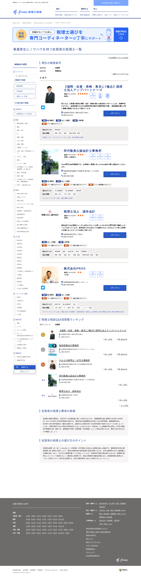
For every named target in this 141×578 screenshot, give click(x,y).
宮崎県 (55, 533)
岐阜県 (60, 523)
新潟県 (28, 523)
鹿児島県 (61, 533)
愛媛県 (66, 529)
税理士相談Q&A (85, 15)
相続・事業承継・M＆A (117, 510)
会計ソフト (108, 15)
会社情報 (25, 570)
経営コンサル (121, 514)
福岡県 (28, 533)
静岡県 (66, 523)
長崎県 (39, 533)
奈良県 (55, 526)
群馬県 (39, 519)
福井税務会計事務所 (69, 345)
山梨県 (49, 523)
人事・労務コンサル (105, 524)
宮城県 (44, 516)
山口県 (49, 529)
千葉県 (49, 519)
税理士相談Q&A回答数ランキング (97, 528)
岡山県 (39, 529)
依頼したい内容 (22, 96)
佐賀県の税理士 (27, 23)
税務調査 (113, 514)
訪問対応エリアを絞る (24, 114)
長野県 (55, 523)
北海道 (28, 516)
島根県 (33, 529)
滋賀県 (33, 526)
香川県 (60, 529)
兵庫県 (49, 526)
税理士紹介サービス (71, 15)
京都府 (39, 526)
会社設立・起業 (104, 510)
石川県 (39, 523)
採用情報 (32, 570)
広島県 (44, 529)
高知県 (71, 529)
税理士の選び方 (97, 15)
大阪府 (44, 526)
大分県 (49, 533)
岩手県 (39, 516)
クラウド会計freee (92, 545)
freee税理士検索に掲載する (111, 3)
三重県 (28, 526)
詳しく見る (108, 339)
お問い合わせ (115, 113)
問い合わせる (122, 339)
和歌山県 (61, 526)
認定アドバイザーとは (121, 15)
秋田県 (49, 516)
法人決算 (112, 503)
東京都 (55, 519)
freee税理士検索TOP (92, 556)
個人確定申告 (103, 503)
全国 (14, 512)
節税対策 (102, 507)
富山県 (33, 523)
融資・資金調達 (104, 514)
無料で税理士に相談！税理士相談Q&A (98, 532)
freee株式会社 (17, 570)
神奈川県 (61, 519)
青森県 (33, 516)
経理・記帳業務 (121, 503)
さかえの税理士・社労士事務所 (74, 360)
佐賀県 (33, 533)
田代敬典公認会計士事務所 (72, 376)
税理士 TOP (16, 23)
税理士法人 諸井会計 (70, 391)
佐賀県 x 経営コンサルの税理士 (43, 23)
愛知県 (71, 523)
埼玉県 (44, 519)
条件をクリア (24, 371)
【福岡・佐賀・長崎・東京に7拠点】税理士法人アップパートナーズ (92, 330)
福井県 (44, 523)
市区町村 (20, 91)
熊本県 (44, 533)
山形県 (55, 516)
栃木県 (33, 519)
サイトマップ (90, 552)
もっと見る (124, 405)
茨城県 (28, 519)
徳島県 (55, 529)
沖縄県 (67, 533)
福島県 (60, 516)
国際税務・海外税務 (105, 517)
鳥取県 (28, 529)
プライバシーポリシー (51, 570)
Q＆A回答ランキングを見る (118, 58)
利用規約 (40, 570)
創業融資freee (90, 549)
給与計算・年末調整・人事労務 (109, 520)
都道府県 (20, 86)
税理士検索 (58, 15)
